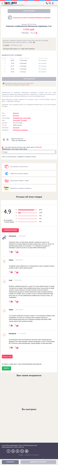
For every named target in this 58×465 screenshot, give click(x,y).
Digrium (21, 455)
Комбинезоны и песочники (22, 118)
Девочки (16, 113)
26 (4, 60)
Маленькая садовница (20, 130)
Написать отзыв (10, 230)
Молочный (16, 120)
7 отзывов (6, 45)
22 (4, 66)
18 (4, 72)
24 (4, 63)
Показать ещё (7, 356)
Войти (6, 368)
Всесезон (16, 115)
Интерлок (16, 127)
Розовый (24, 120)
